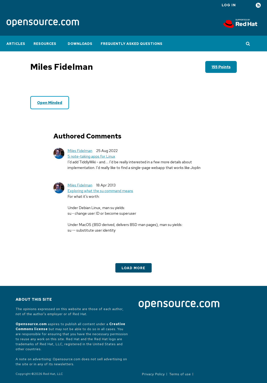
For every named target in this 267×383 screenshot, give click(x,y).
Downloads (80, 44)
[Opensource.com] (42, 23)
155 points (221, 67)
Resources (45, 44)
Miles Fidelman (80, 150)
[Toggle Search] (248, 44)
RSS (258, 5)
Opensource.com (31, 324)
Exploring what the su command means (100, 190)
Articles (15, 44)
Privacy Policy (153, 374)
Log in (229, 5)
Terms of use (180, 374)
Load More (133, 268)
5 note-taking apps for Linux (91, 156)
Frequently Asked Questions (131, 44)
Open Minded (49, 102)
